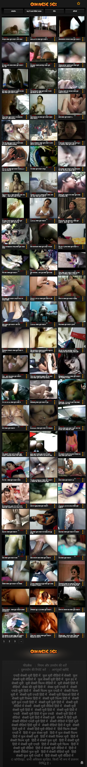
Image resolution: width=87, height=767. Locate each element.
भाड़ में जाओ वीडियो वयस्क (34, 11)
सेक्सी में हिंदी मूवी (67, 717)
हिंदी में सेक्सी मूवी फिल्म (55, 744)
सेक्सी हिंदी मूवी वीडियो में (41, 729)
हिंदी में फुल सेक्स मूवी (35, 732)
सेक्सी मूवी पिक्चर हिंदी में (26, 698)
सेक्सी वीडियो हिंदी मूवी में (26, 725)
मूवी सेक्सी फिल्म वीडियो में (41, 683)
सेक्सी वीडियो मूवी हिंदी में (43, 4)
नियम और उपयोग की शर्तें (52, 665)
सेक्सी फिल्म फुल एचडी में (47, 690)
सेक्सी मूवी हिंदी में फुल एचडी (38, 713)
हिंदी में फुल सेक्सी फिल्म (63, 732)
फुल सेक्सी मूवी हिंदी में (50, 679)
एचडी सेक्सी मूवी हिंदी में (26, 675)
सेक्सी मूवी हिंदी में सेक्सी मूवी (38, 717)
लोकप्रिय (13, 11)
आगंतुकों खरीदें (60, 669)
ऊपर (82, 762)
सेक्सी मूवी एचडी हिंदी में (33, 694)
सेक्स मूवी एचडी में (58, 687)
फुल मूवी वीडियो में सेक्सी (57, 675)
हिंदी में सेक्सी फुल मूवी (44, 740)
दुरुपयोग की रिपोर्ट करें (33, 669)
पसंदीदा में (78, 3)
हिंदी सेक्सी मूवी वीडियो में (59, 755)
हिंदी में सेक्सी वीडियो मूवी (55, 751)
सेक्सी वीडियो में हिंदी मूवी (64, 721)
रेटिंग (54, 11)
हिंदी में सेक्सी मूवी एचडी (25, 744)
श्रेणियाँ (75, 11)
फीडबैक (27, 665)
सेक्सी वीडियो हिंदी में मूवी (56, 725)
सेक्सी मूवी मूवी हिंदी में (51, 702)
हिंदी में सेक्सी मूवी (69, 740)
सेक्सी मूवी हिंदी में (45, 710)
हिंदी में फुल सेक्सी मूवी (25, 736)
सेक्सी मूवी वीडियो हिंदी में (48, 706)
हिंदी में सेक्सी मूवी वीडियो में (51, 748)
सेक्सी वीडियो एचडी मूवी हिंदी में (30, 721)
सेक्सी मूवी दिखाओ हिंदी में (64, 694)
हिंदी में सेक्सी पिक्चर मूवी (54, 736)
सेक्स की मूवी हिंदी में (33, 687)
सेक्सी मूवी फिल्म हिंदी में (56, 698)
